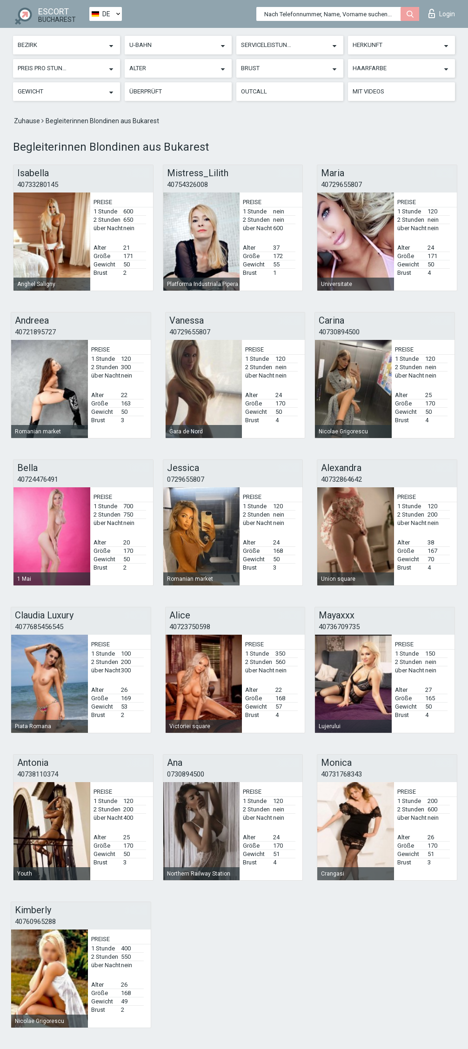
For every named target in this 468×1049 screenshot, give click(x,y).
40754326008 (187, 184)
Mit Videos (368, 91)
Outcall (254, 91)
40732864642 (341, 479)
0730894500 (185, 774)
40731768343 (341, 774)
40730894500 (339, 332)
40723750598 (189, 627)
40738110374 (37, 774)
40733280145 (37, 184)
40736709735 (339, 627)
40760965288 (35, 921)
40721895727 (35, 332)
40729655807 (341, 184)
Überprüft (145, 91)
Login (441, 13)
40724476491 (37, 479)
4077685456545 (39, 627)
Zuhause (27, 121)
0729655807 (185, 479)
